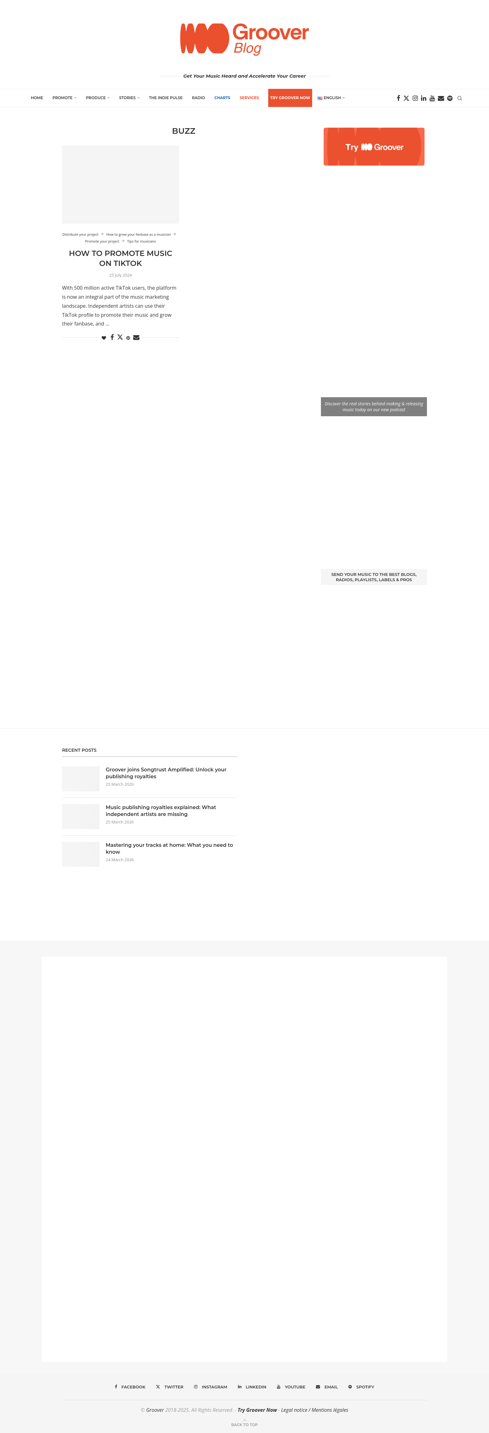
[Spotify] (450, 98)
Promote (62, 97)
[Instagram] (415, 98)
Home (37, 97)
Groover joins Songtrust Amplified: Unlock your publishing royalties (166, 773)
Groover (155, 1409)
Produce (96, 97)
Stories (127, 97)
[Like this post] (104, 338)
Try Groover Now (257, 1409)
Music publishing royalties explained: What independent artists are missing (161, 810)
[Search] (460, 98)
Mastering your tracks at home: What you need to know (169, 848)
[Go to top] (244, 1424)
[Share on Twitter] (120, 337)
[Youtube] (432, 98)
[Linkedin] (423, 98)
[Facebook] (398, 98)
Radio (198, 97)
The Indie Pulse (166, 97)
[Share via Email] (136, 337)
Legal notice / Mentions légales (314, 1409)
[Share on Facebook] (112, 337)
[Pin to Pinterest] (128, 338)
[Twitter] (406, 98)
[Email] (441, 98)
